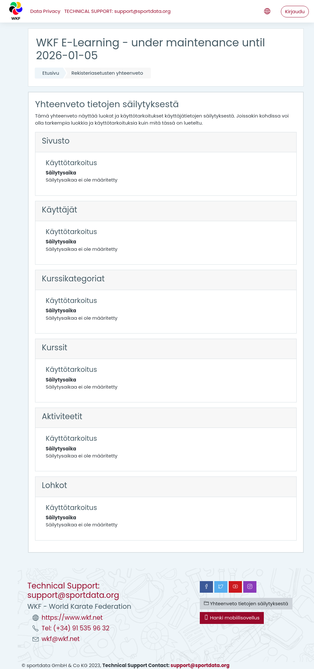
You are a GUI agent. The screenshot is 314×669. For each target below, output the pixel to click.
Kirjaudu (295, 11)
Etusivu (50, 73)
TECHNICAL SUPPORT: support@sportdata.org (117, 11)
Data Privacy (45, 11)
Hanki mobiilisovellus (232, 617)
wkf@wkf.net (60, 639)
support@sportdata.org (200, 665)
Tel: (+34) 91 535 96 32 (75, 628)
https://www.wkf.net (72, 617)
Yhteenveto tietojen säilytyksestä (246, 603)
